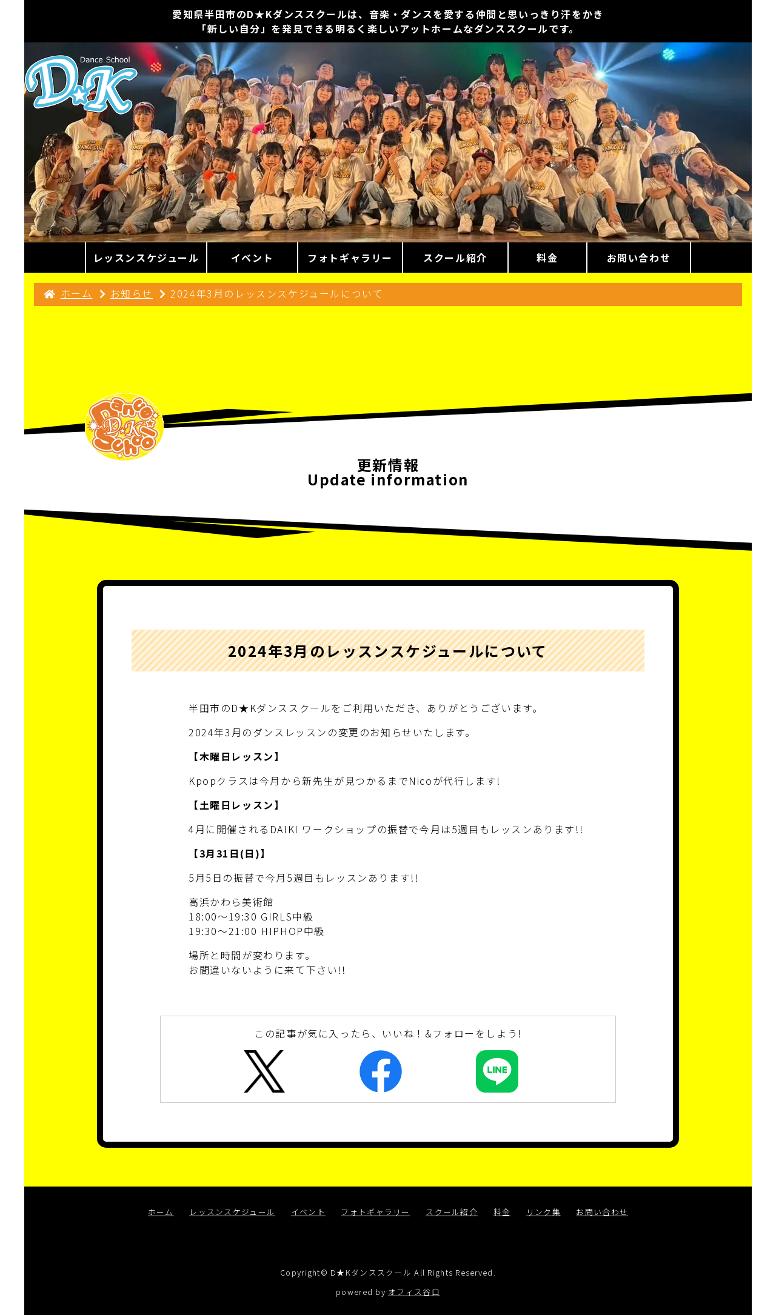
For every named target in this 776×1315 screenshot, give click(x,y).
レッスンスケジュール (232, 1211)
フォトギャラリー (375, 1211)
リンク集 (543, 1211)
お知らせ (131, 293)
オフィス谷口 (414, 1291)
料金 (502, 1211)
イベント (308, 1211)
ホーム (77, 293)
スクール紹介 (452, 1211)
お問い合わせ (602, 1211)
